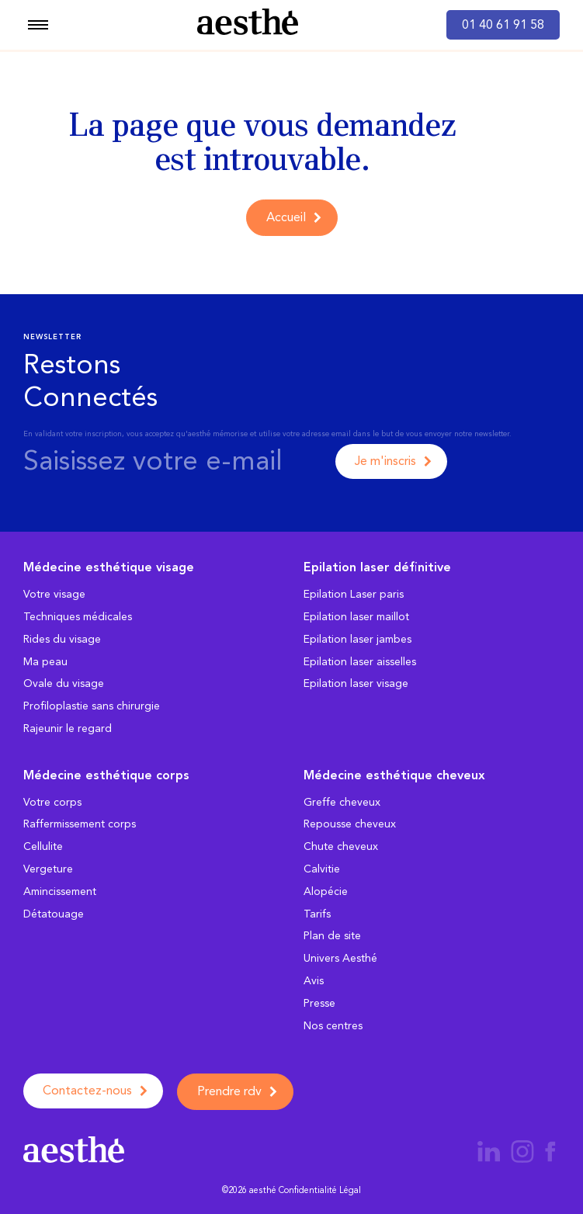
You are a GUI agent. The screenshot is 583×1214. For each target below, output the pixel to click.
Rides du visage (62, 639)
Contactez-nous (87, 1090)
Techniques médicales (77, 616)
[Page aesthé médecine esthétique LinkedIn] (489, 1150)
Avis (314, 980)
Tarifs (317, 914)
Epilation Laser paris (354, 594)
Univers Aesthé (340, 958)
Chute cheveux (341, 846)
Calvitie (322, 869)
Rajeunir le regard (67, 728)
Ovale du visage (63, 683)
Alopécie (326, 891)
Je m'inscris (385, 460)
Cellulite (43, 846)
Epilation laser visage (356, 683)
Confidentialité (308, 1190)
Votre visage (54, 594)
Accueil (286, 217)
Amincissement (59, 891)
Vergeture (48, 869)
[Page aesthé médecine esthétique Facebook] (550, 1150)
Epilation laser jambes (357, 639)
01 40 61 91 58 (503, 24)
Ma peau (45, 661)
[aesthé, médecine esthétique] (247, 24)
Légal (350, 1190)
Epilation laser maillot (356, 616)
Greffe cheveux (342, 802)
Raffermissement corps (79, 824)
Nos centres (333, 1025)
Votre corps (52, 802)
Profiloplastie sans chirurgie (91, 706)
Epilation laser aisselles (360, 661)
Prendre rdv (229, 1091)
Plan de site (332, 935)
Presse (319, 1003)
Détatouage (53, 914)
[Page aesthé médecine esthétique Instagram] (523, 1150)
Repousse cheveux (350, 824)
